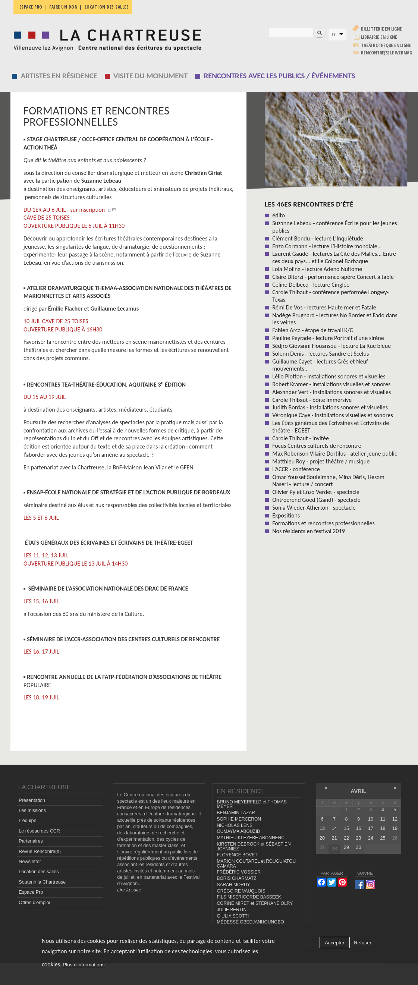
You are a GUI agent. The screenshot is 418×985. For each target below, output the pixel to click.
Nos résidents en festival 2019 (308, 531)
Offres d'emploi (34, 902)
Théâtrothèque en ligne (386, 45)
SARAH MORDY (233, 884)
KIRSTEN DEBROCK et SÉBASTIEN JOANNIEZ (253, 846)
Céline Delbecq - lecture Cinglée (310, 284)
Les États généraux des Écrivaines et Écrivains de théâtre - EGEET (330, 426)
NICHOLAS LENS (234, 825)
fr (334, 34)
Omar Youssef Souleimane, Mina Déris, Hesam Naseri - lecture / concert (328, 480)
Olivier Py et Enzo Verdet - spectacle (315, 491)
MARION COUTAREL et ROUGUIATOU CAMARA (256, 864)
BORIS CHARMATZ (236, 878)
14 (334, 828)
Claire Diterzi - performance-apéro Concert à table (333, 276)
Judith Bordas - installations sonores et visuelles (330, 407)
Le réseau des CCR (39, 831)
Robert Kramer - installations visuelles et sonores (331, 384)
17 (370, 828)
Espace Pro (31, 892)
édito (278, 215)
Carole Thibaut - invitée (300, 438)
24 (370, 838)
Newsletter (30, 861)
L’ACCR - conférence (296, 469)
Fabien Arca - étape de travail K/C (312, 330)
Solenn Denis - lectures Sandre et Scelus (320, 353)
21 (334, 838)
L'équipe (27, 820)
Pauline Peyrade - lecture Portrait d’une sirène (328, 338)
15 (346, 828)
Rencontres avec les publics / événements (279, 76)
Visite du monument (150, 76)
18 (382, 828)
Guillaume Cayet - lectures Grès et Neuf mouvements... (320, 365)
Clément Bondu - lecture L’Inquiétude (317, 238)
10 (370, 819)
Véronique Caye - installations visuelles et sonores (332, 415)
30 (358, 847)
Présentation (32, 800)
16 (358, 828)
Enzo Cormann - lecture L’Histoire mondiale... (327, 246)
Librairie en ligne (379, 37)
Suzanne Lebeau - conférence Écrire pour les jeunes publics (334, 227)
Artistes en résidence (59, 76)
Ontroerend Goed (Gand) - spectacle (316, 499)
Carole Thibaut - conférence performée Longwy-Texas (330, 296)
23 (358, 838)
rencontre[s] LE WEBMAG (386, 53)
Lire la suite (129, 890)
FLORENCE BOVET (237, 854)
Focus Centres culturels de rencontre (316, 445)
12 (394, 819)
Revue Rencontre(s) (40, 851)
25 (382, 838)
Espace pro (31, 7)
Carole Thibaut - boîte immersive (312, 399)
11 (382, 819)
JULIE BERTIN (231, 909)
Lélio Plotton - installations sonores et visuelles (328, 376)
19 (394, 828)
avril (358, 791)
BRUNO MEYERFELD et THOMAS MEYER (251, 804)
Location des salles (107, 7)
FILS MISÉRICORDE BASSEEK (249, 897)
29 (346, 847)
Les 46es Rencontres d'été (309, 204)
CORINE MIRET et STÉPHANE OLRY (255, 903)
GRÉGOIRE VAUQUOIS (241, 891)
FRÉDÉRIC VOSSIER (239, 872)
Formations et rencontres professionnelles (323, 523)
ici (111, 209)
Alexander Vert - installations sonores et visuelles (331, 392)
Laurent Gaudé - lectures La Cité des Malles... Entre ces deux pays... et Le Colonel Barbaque (334, 257)
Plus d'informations (83, 964)
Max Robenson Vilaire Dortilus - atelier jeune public (334, 453)
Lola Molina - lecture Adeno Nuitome (317, 269)
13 (322, 828)
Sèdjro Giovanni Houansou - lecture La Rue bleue (331, 345)
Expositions (286, 515)
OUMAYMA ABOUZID (238, 831)
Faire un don (63, 7)
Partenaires (31, 841)
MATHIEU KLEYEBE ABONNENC (250, 837)
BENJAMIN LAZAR (236, 812)
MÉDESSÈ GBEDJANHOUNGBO (250, 922)
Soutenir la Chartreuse (42, 882)
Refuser (362, 942)
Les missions (32, 810)
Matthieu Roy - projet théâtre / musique (321, 461)
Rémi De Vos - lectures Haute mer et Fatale (324, 307)
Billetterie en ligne (381, 29)
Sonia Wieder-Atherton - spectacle (314, 507)
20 (322, 838)
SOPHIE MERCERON (239, 819)
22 (346, 838)
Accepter (335, 942)
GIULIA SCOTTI (233, 916)
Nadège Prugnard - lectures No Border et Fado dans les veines (334, 319)
